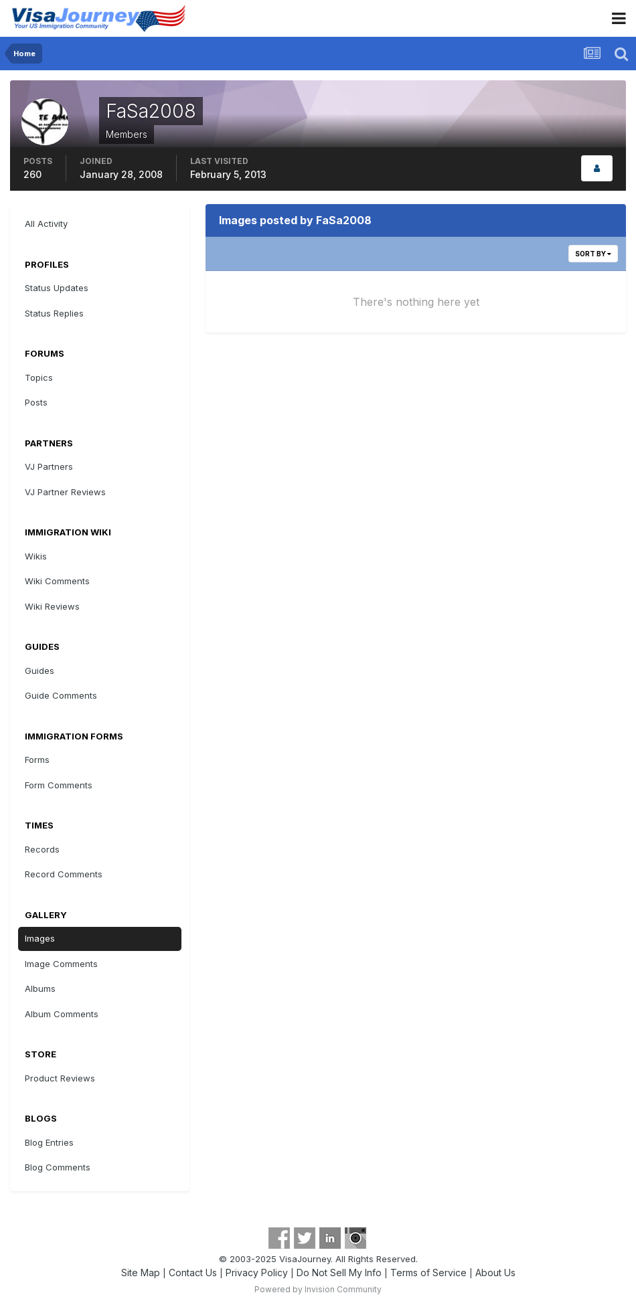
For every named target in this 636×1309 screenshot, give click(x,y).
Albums (40, 988)
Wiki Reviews (52, 606)
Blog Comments (57, 1167)
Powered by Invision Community (318, 1289)
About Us (495, 1272)
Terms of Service (428, 1272)
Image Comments (61, 963)
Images (40, 938)
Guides (39, 670)
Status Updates (56, 287)
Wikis (36, 556)
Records (42, 849)
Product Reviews (60, 1078)
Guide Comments (61, 695)
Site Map (140, 1272)
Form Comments (58, 785)
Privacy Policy (257, 1272)
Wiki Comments (57, 581)
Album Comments (61, 1014)
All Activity (46, 223)
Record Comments (63, 874)
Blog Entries (49, 1142)
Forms (37, 759)
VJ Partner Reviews (65, 492)
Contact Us (193, 1272)
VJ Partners (49, 466)
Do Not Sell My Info (339, 1272)
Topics (39, 377)
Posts (36, 402)
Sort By (593, 254)
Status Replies (54, 313)
